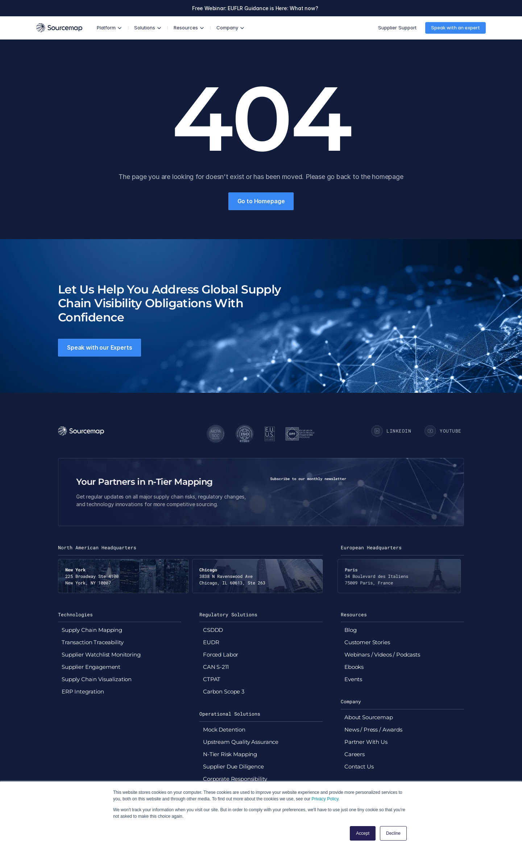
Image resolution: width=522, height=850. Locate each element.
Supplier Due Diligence (233, 766)
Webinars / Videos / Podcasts (382, 654)
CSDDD (213, 629)
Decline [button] (393, 833)
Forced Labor (220, 654)
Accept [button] (362, 833)
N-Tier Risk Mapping (230, 754)
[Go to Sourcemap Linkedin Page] (392, 431)
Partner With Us (366, 741)
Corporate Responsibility (235, 778)
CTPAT (211, 679)
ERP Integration (83, 691)
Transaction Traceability (92, 642)
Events (353, 679)
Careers (354, 754)
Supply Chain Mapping (92, 629)
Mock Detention (224, 729)
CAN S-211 (216, 666)
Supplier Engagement (91, 666)
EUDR (211, 642)
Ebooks (354, 666)
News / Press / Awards (373, 729)
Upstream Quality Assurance (240, 741)
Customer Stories (367, 642)
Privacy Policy (324, 798)
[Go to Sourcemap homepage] (59, 27)
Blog (350, 629)
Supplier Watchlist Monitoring (101, 654)
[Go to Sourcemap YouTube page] (444, 431)
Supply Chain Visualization (97, 679)
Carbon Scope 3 (223, 691)
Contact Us (359, 766)
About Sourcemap (368, 717)
